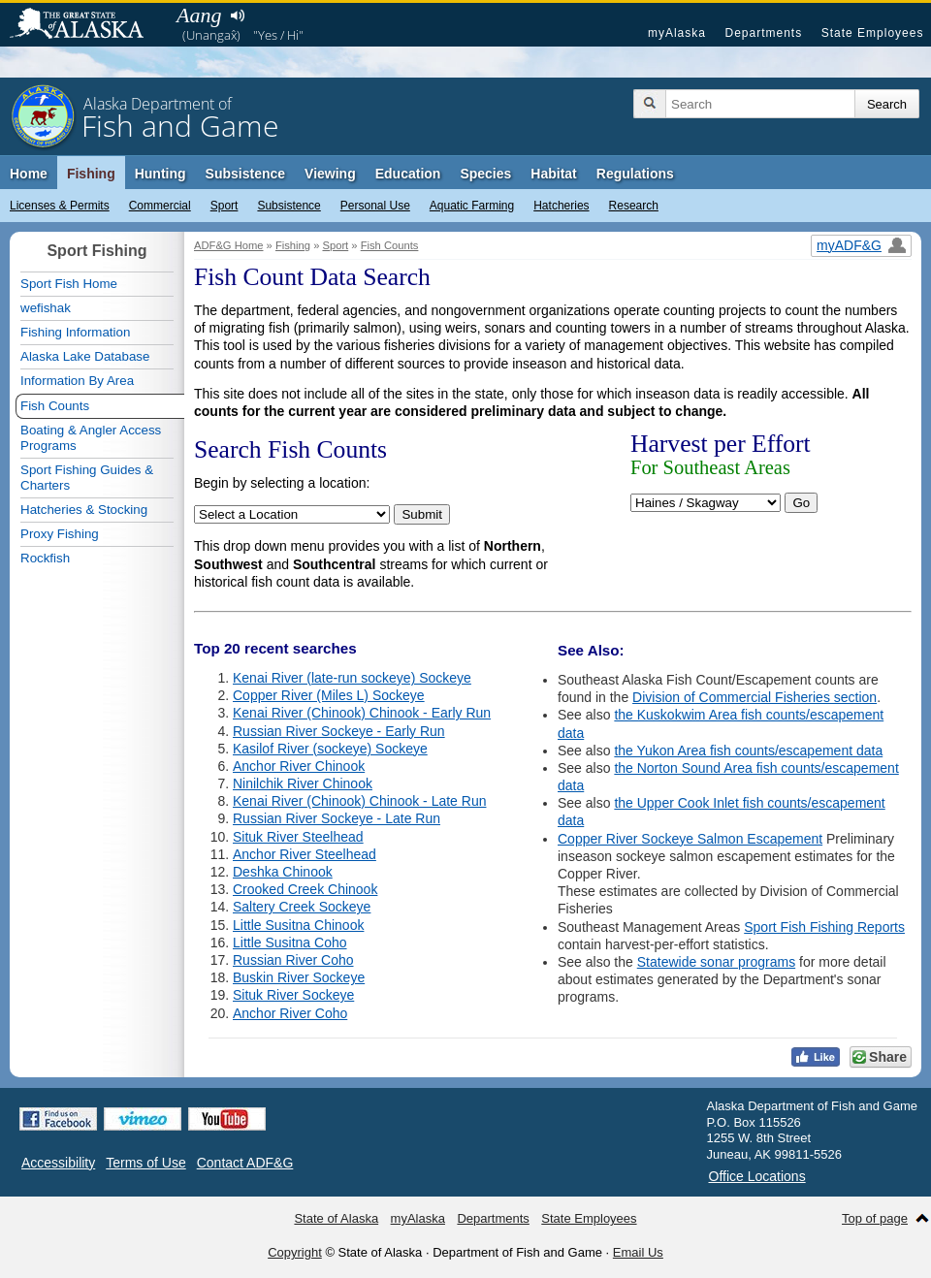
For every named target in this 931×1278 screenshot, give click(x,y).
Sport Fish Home (68, 283)
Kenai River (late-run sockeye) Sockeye (352, 678)
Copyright (295, 1252)
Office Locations (757, 1176)
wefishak (45, 308)
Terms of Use (145, 1162)
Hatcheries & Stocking (83, 509)
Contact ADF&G (245, 1162)
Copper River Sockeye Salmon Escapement (690, 839)
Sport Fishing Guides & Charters (86, 478)
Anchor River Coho (290, 1013)
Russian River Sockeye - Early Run (339, 731)
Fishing (91, 173)
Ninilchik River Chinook (302, 783)
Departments (763, 33)
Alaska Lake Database (84, 356)
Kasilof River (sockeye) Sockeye (330, 748)
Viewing (330, 173)
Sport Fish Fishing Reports (824, 927)
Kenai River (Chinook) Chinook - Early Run (362, 712)
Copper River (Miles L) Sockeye (329, 695)
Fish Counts (390, 245)
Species (485, 173)
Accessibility (58, 1162)
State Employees (872, 33)
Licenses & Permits (60, 205)
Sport (224, 205)
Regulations (635, 173)
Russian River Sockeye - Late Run (336, 818)
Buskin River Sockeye (299, 977)
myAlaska (677, 33)
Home (29, 173)
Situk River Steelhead (298, 837)
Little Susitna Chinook (298, 925)
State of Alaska (86, 25)
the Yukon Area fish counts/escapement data (748, 750)
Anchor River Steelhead (304, 854)
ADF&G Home (229, 245)
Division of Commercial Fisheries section (754, 697)
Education (408, 173)
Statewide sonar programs (716, 962)
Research (633, 205)
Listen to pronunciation (237, 15)
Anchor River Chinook (299, 766)
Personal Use (375, 205)
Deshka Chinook (283, 871)
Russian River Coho (293, 960)
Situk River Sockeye (293, 995)
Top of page (875, 1218)
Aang (199, 15)
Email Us (638, 1252)
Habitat (553, 173)
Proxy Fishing (59, 534)
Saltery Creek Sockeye (301, 906)
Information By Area (77, 380)
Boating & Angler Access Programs (90, 438)
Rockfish (45, 558)
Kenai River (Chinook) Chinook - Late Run (359, 801)
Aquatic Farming (472, 205)
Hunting (160, 173)
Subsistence (288, 205)
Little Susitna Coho (290, 942)
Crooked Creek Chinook (305, 889)
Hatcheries (561, 205)
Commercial (160, 205)
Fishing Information (75, 332)
